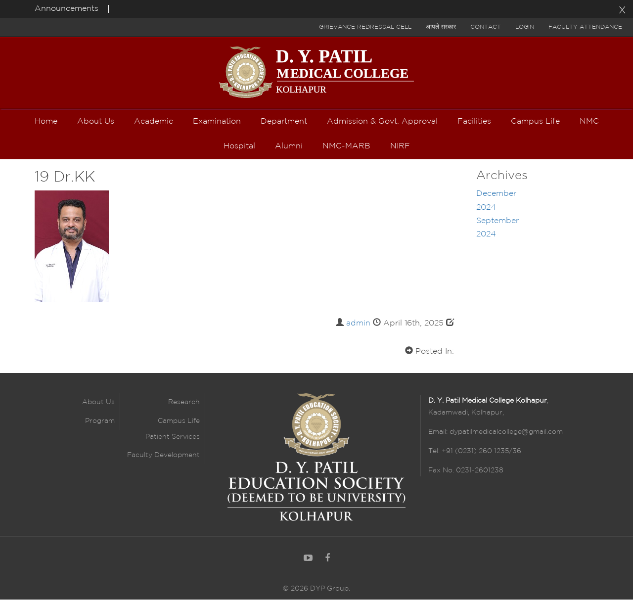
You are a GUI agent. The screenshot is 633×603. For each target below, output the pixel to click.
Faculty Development (163, 459)
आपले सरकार (441, 27)
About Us (98, 406)
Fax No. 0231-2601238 (465, 474)
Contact (485, 27)
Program (100, 424)
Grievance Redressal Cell (365, 27)
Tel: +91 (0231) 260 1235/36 (474, 455)
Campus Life (179, 424)
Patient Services (172, 440)
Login (524, 27)
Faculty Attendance (585, 27)
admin (358, 326)
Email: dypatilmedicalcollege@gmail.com (495, 435)
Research (184, 406)
